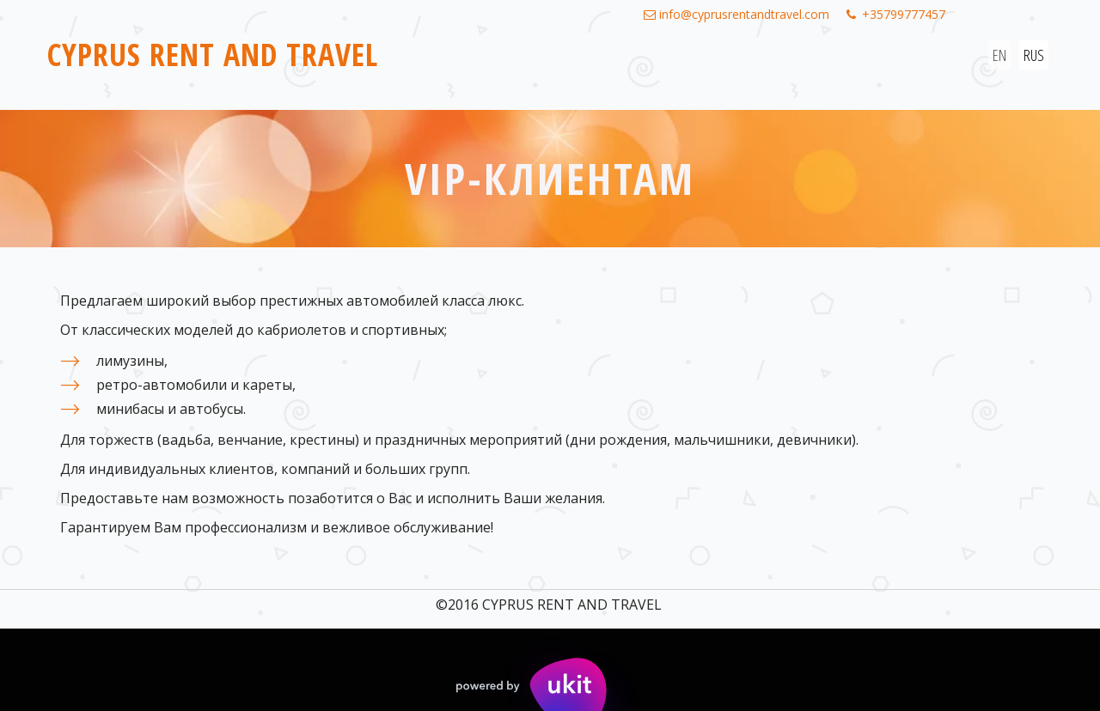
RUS (1034, 55)
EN (999, 55)
